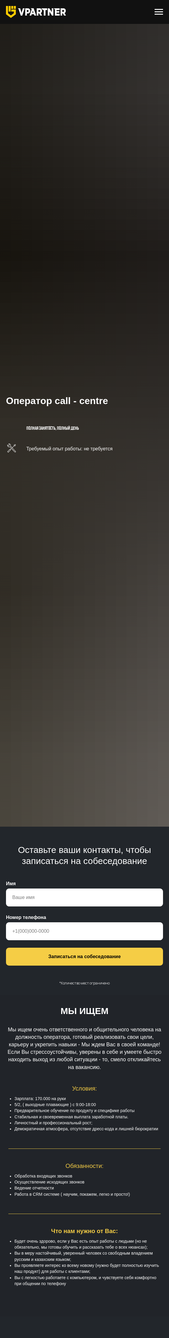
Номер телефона (26, 917)
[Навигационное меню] (159, 12)
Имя (11, 883)
